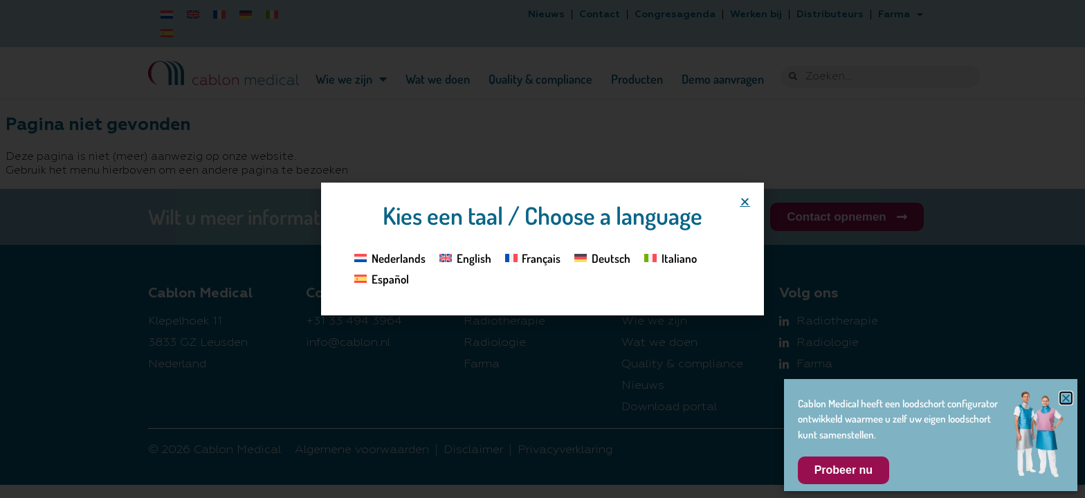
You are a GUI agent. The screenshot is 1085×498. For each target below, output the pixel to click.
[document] (542, 249)
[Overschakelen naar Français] (533, 257)
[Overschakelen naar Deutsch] (602, 257)
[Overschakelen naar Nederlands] (389, 257)
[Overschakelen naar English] (465, 257)
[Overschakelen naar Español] (381, 278)
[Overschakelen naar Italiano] (670, 257)
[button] (745, 201)
